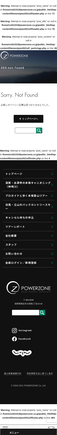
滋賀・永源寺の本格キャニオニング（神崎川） (28, 184)
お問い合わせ (13, 253)
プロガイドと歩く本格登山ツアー (30, 320)
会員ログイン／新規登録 (21, 263)
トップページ (17, 297)
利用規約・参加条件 (24, 384)
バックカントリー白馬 (26, 404)
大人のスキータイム (24, 430)
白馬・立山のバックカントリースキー (28, 206)
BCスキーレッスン (24, 424)
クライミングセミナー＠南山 (32, 364)
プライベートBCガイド (26, 417)
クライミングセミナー (26, 353)
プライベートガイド (24, 346)
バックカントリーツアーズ (28, 411)
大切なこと (20, 378)
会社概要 (11, 235)
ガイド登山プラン (23, 326)
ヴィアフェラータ (23, 371)
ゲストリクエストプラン (27, 333)
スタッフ (11, 244)
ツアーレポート (15, 226)
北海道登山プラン (23, 340)
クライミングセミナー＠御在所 (33, 358)
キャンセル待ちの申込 (19, 217)
